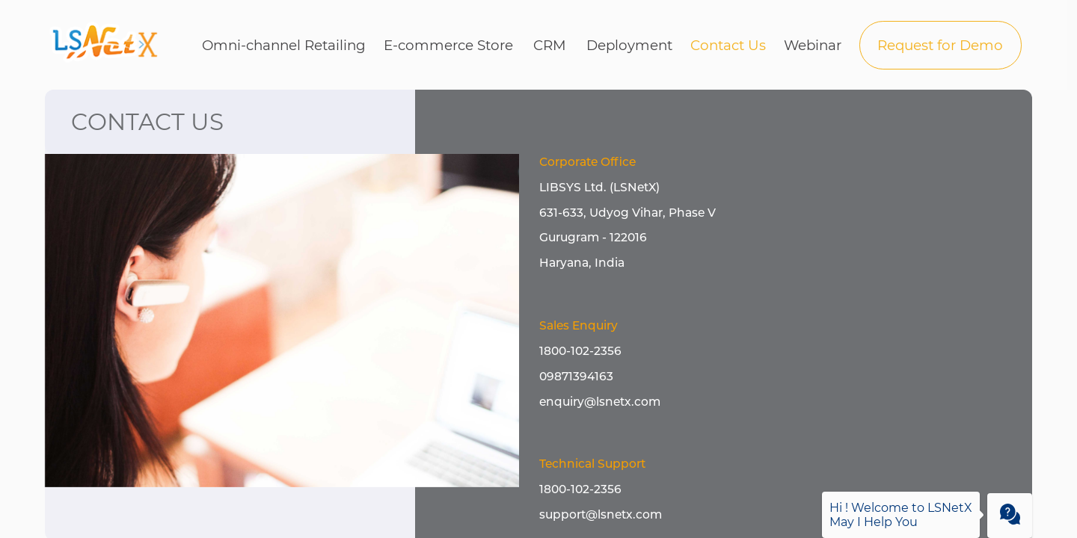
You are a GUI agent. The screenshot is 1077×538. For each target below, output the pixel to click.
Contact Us (728, 45)
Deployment (629, 45)
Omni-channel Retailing (284, 45)
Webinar (812, 45)
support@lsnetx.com (600, 514)
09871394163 (576, 376)
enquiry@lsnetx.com (599, 402)
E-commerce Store (448, 45)
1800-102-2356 (580, 351)
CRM (549, 45)
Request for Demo (940, 45)
